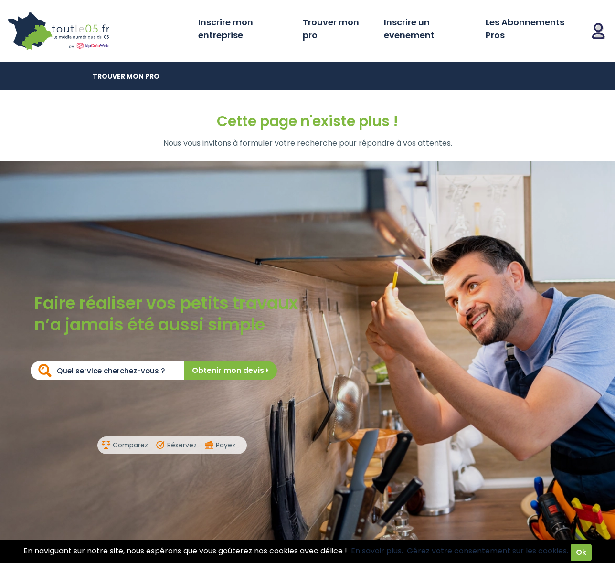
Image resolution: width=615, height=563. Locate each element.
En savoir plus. (377, 550)
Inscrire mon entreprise (225, 28)
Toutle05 (95, 31)
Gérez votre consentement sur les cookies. (487, 550)
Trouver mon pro (331, 28)
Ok (581, 552)
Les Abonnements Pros (525, 28)
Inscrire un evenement (409, 28)
